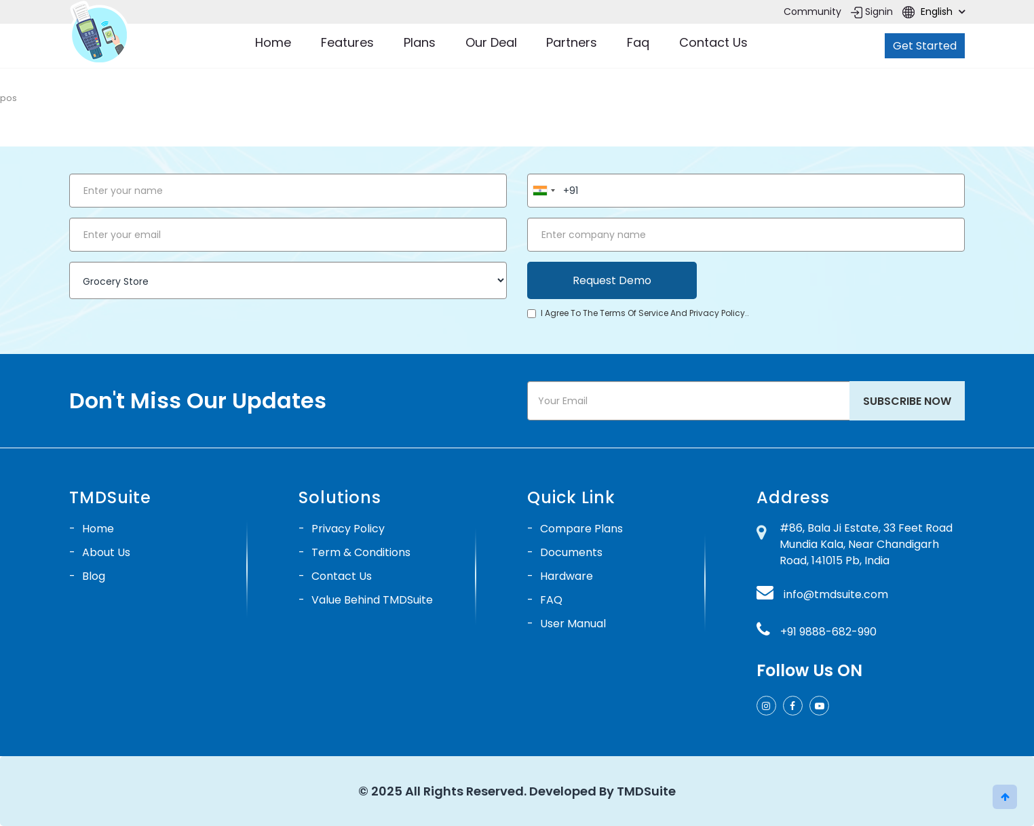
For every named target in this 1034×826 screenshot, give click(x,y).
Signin (872, 11)
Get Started (925, 46)
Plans (420, 42)
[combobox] (543, 190)
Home (273, 42)
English (933, 11)
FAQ (551, 600)
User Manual (573, 623)
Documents (571, 552)
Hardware (566, 576)
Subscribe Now (907, 401)
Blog (93, 576)
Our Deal (491, 42)
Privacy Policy (348, 528)
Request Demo (612, 280)
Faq (638, 42)
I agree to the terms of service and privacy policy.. (638, 313)
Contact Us (713, 42)
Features (347, 42)
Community (812, 11)
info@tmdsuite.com (836, 594)
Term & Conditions (360, 552)
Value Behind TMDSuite (372, 600)
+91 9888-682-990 (828, 632)
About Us (106, 552)
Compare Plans (581, 528)
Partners (571, 42)
